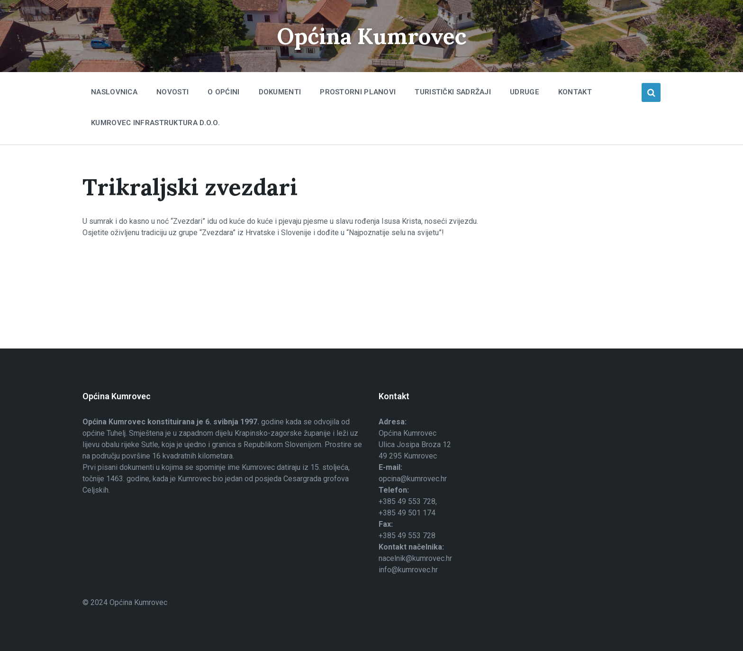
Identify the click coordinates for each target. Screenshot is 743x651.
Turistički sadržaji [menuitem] (453, 92)
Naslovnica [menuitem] (114, 92)
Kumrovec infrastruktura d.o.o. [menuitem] (155, 123)
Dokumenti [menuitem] (280, 92)
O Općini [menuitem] (223, 92)
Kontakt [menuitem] (575, 92)
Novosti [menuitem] (172, 92)
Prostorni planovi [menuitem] (358, 92)
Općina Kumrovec (371, 35)
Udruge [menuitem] (524, 92)
